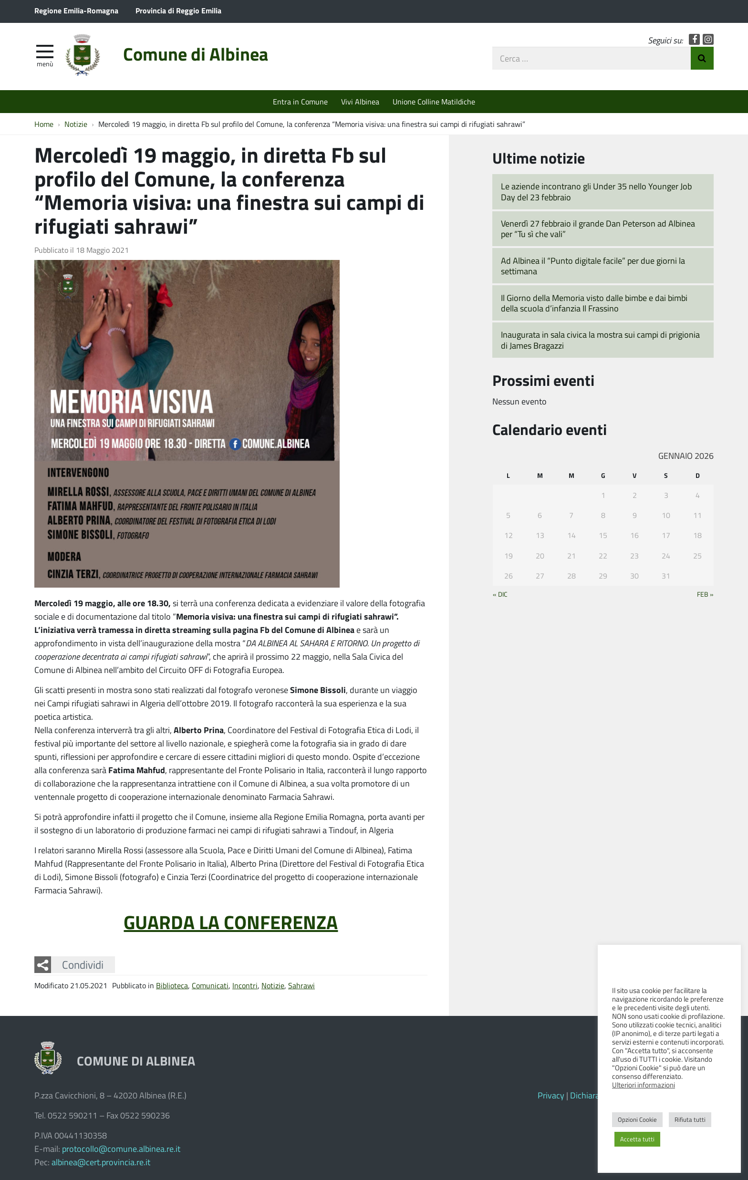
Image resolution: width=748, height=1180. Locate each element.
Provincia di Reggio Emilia (178, 10)
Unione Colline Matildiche (434, 101)
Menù (45, 63)
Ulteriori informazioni (643, 1084)
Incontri (245, 985)
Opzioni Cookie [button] (637, 1119)
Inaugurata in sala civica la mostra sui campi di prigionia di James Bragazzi (600, 340)
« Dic (500, 594)
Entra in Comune (300, 101)
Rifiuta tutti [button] (690, 1119)
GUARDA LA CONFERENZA (231, 921)
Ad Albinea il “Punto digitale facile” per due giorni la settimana (593, 266)
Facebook (694, 39)
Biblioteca (172, 985)
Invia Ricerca (702, 58)
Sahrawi (301, 985)
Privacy (551, 1095)
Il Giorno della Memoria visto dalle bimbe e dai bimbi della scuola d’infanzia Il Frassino (594, 303)
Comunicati (210, 985)
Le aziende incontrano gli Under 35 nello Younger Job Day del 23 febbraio (596, 191)
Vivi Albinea (360, 101)
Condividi (83, 964)
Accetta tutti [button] (637, 1139)
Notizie (272, 985)
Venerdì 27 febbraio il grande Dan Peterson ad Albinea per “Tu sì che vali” (598, 228)
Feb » (705, 594)
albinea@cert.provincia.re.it (101, 1162)
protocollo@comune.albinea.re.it (121, 1148)
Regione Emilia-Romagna (76, 10)
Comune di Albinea (195, 54)
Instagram (708, 39)
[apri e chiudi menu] (44, 50)
